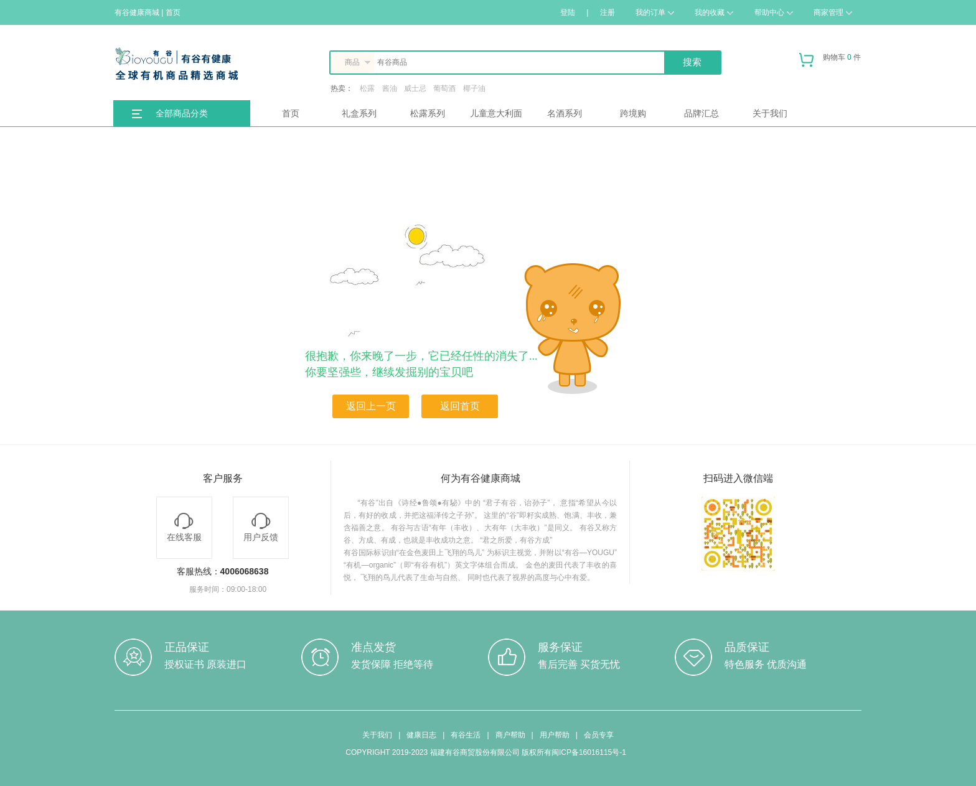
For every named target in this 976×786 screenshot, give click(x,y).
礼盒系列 (359, 113)
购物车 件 (830, 62)
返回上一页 (371, 406)
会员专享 (599, 735)
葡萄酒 (444, 88)
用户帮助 (555, 735)
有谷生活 (466, 735)
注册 (607, 12)
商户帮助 (510, 735)
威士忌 (415, 88)
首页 (290, 113)
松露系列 (427, 113)
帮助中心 (773, 12)
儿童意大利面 (496, 113)
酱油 (389, 88)
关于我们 (770, 113)
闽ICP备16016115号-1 (588, 752)
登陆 (567, 12)
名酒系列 (564, 113)
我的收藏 (714, 12)
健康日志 (421, 735)
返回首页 (460, 406)
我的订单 (655, 12)
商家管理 (833, 12)
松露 (367, 88)
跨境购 (633, 113)
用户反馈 (260, 527)
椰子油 (474, 88)
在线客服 (184, 527)
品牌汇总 (701, 113)
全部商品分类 (182, 113)
